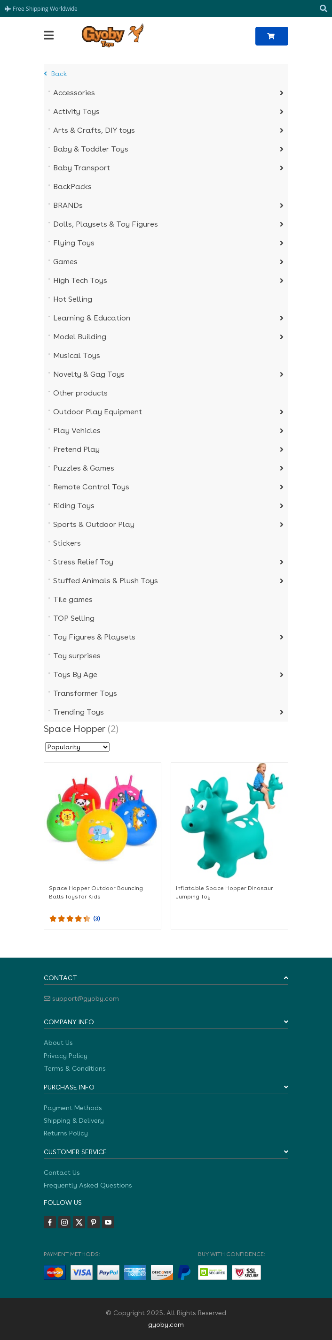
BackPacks (72, 186)
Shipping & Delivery (74, 1120)
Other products (80, 392)
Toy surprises (77, 655)
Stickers (67, 543)
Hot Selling (72, 299)
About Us (58, 1042)
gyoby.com (166, 1324)
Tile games (73, 599)
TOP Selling (74, 618)
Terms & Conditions (75, 1068)
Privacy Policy (65, 1055)
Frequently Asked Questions (88, 1185)
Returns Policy (66, 1133)
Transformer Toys (85, 693)
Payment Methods (73, 1108)
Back (55, 73)
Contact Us (62, 1172)
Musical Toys (76, 355)
